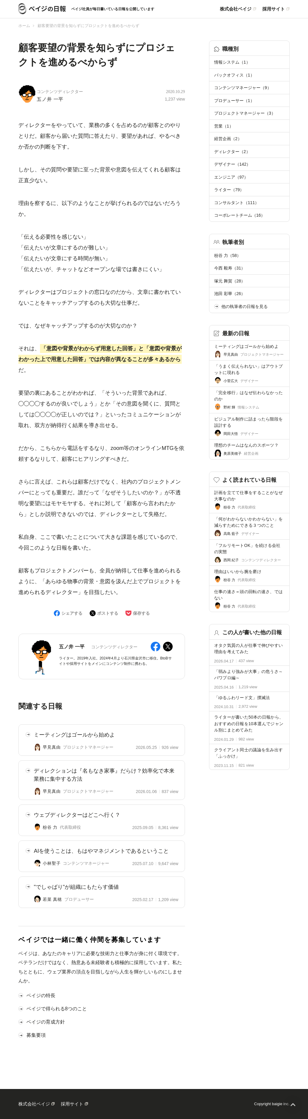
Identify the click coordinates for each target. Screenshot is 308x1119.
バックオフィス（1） (234, 75)
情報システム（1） (232, 62)
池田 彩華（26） (229, 293)
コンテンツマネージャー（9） (242, 87)
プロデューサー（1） (234, 100)
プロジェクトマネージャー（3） (245, 113)
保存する (141, 613)
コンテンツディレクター (60, 92)
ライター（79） (229, 189)
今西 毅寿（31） (229, 268)
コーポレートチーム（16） (239, 215)
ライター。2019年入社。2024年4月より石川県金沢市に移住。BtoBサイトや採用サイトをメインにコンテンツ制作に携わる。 (115, 661)
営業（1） (223, 126)
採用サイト (273, 9)
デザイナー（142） (232, 164)
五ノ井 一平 (50, 99)
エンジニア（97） (231, 177)
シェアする (71, 613)
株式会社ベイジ (235, 9)
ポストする (107, 613)
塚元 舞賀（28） (229, 281)
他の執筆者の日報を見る (241, 306)
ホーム (24, 25)
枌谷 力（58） (227, 255)
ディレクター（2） (232, 151)
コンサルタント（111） (236, 202)
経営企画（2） (228, 138)
